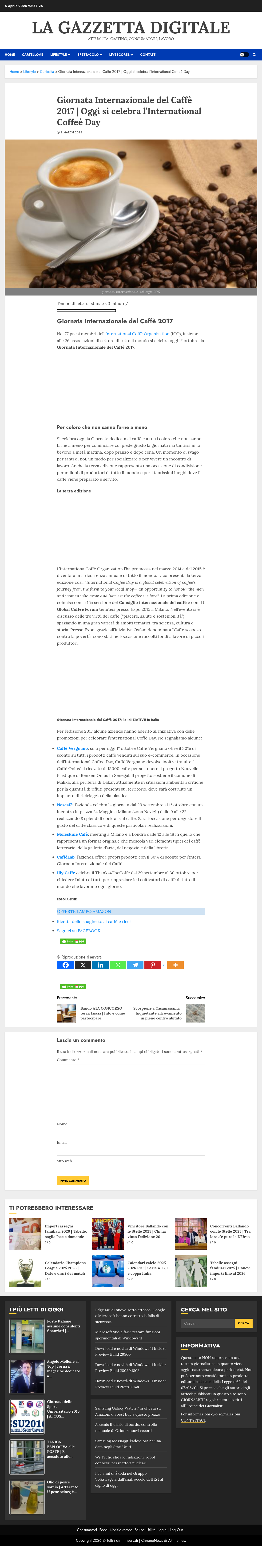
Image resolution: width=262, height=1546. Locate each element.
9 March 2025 (71, 133)
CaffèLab (66, 857)
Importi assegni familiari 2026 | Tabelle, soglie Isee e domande (66, 1231)
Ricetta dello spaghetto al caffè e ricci (94, 921)
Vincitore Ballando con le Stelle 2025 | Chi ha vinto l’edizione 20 (147, 1231)
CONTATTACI (193, 1420)
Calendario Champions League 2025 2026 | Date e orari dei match (65, 1268)
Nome (62, 1124)
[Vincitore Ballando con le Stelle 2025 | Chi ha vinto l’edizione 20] (108, 1234)
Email (62, 1142)
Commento (68, 1059)
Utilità (151, 1530)
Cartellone (32, 54)
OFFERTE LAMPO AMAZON (84, 911)
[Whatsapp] (118, 965)
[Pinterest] (155, 965)
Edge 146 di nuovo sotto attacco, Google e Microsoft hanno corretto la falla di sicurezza (130, 1315)
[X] (83, 965)
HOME (10, 54)
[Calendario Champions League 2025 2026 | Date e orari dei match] (25, 1271)
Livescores (119, 54)
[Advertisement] (131, 386)
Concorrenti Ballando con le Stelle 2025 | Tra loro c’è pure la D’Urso (230, 1231)
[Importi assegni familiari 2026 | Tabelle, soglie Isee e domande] (25, 1234)
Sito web (64, 1161)
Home (14, 71)
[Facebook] (65, 965)
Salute (139, 1530)
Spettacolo (88, 54)
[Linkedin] (100, 965)
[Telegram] (135, 965)
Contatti (148, 54)
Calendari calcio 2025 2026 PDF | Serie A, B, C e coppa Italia (148, 1268)
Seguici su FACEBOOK (78, 930)
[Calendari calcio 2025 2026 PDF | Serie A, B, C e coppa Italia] (108, 1271)
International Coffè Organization (137, 333)
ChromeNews (152, 1540)
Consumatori (87, 1530)
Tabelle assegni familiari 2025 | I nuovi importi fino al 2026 (230, 1268)
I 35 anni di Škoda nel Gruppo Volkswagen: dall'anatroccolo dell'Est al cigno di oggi (129, 1479)
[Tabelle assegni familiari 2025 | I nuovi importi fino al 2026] (191, 1271)
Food (103, 1530)
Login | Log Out (170, 1530)
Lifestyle (58, 54)
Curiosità (47, 71)
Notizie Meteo (121, 1530)
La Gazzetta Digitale (131, 27)
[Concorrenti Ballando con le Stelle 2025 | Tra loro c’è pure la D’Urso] (191, 1234)
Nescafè (65, 804)
